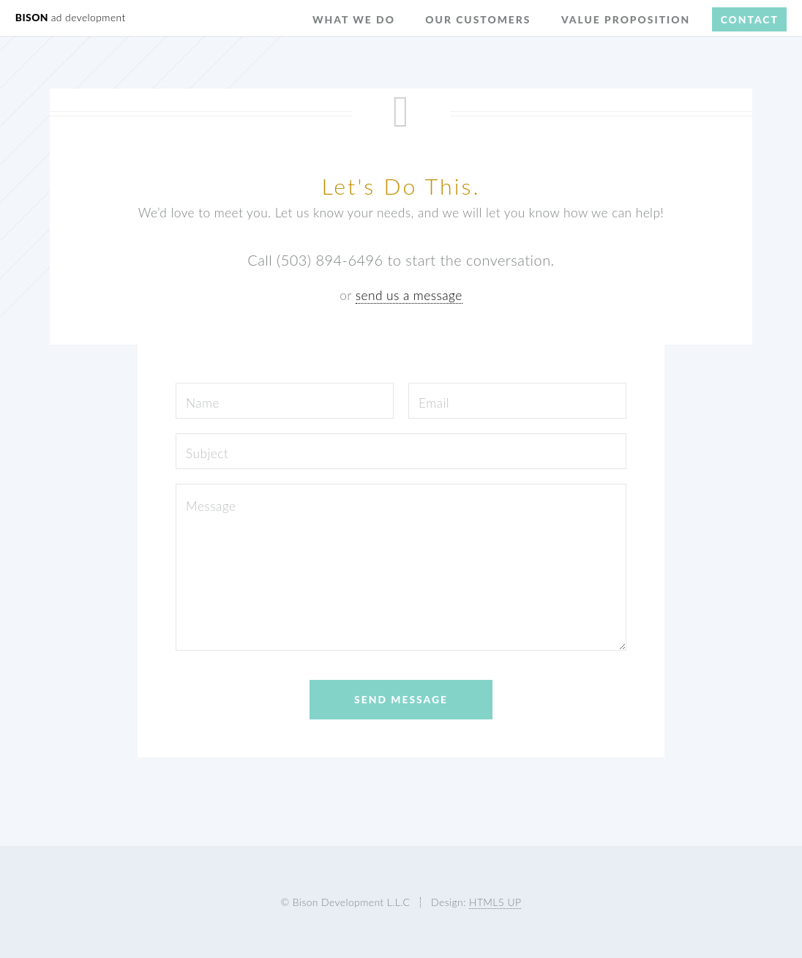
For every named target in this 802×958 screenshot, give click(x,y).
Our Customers (478, 19)
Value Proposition (625, 19)
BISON (70, 17)
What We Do (353, 19)
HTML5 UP (495, 902)
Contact (750, 19)
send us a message (409, 295)
